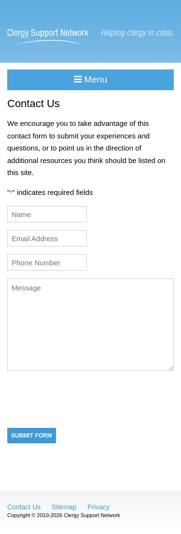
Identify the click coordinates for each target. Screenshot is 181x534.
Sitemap (64, 507)
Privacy (98, 507)
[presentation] (80, 398)
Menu (90, 79)
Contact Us (24, 507)
